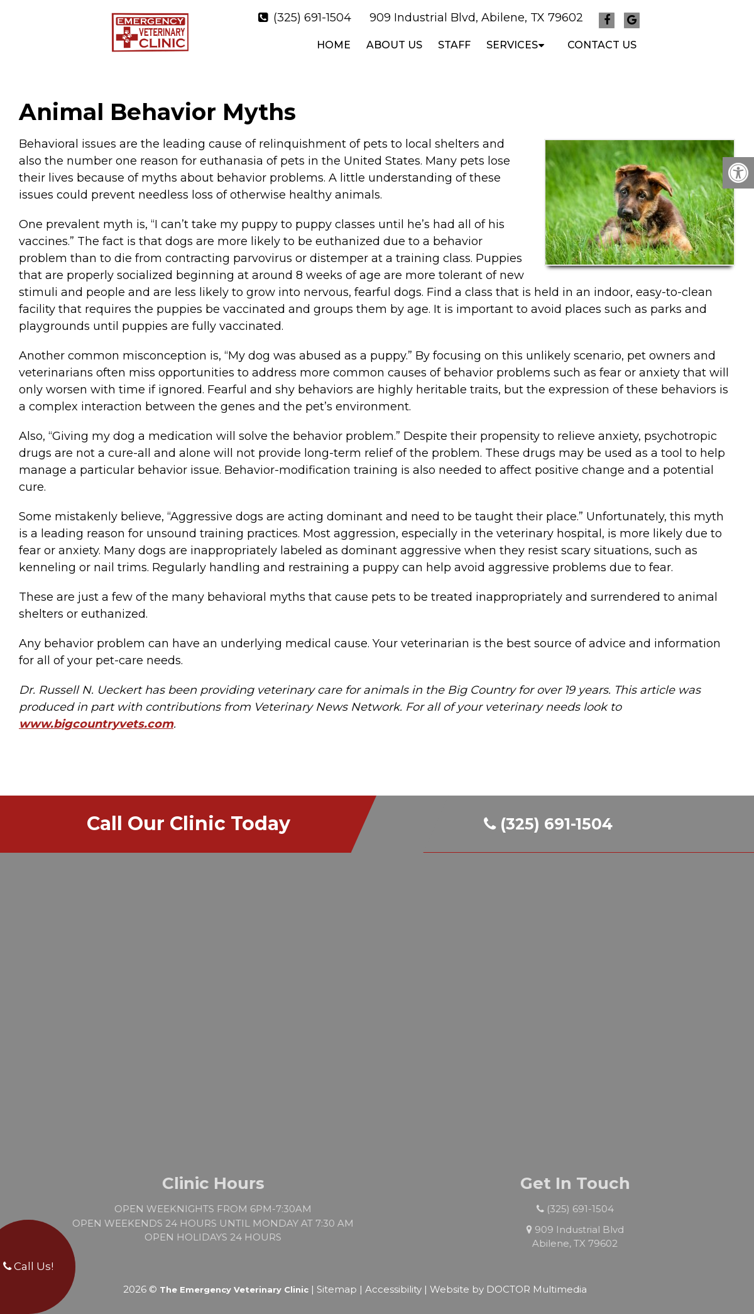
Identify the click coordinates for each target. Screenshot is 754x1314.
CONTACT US (602, 42)
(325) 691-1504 (312, 14)
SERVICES (512, 42)
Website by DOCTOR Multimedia (508, 1283)
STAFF (454, 42)
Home (334, 42)
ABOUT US (394, 42)
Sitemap (337, 1283)
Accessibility (393, 1283)
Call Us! (28, 1266)
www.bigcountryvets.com (96, 718)
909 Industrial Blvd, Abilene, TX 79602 (476, 14)
